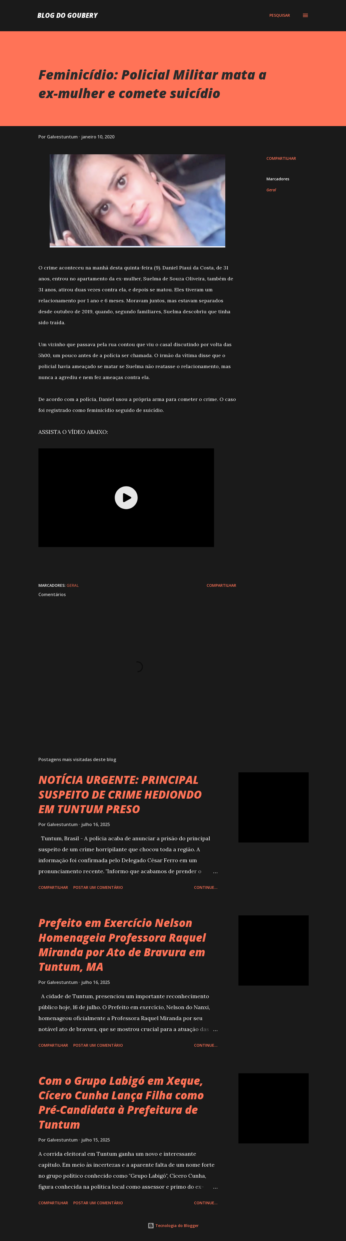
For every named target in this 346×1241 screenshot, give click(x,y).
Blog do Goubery (67, 15)
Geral (271, 189)
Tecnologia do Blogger (173, 1225)
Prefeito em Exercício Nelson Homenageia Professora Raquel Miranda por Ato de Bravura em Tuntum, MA (122, 944)
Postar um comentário (98, 887)
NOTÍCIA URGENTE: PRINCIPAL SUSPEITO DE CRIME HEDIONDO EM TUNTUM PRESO (120, 794)
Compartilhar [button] (281, 158)
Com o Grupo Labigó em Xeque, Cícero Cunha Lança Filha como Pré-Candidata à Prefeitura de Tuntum (121, 1102)
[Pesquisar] (279, 15)
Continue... (206, 887)
